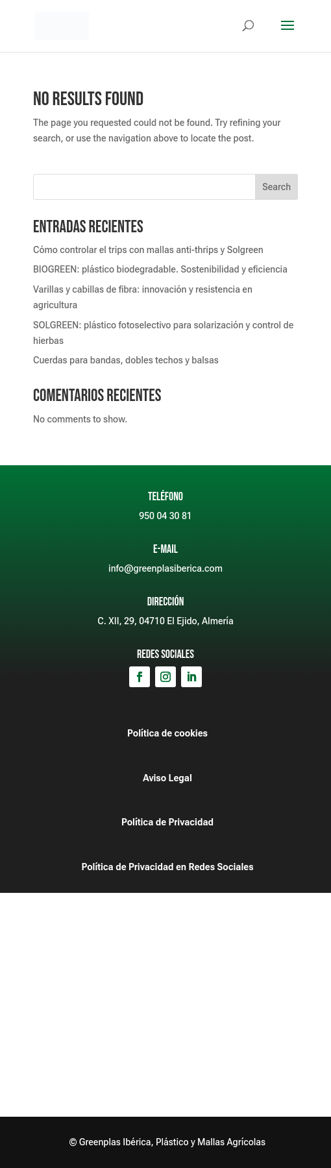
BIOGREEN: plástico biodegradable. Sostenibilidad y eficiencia (160, 269)
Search (276, 187)
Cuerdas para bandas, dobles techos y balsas (126, 360)
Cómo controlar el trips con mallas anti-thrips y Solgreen (148, 250)
